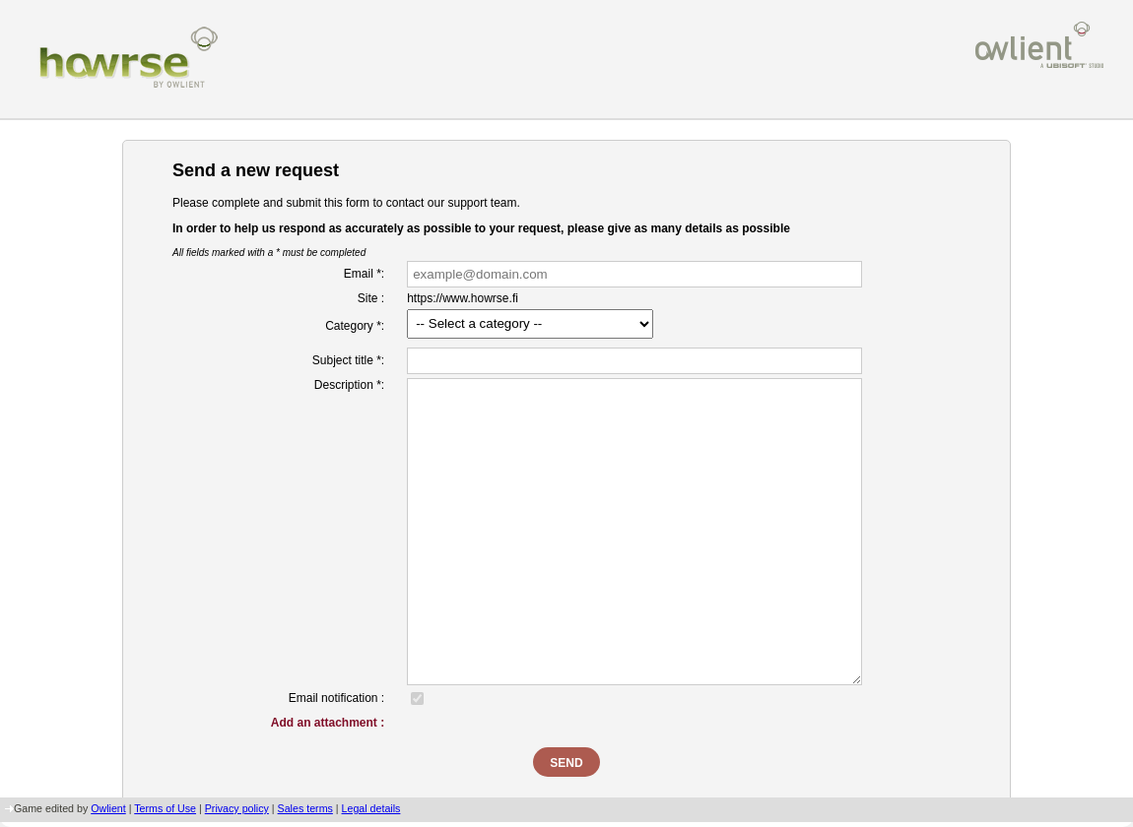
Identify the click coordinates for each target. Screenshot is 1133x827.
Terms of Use (165, 808)
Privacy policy (237, 808)
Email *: (364, 274)
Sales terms (305, 808)
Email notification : (336, 698)
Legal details (371, 808)
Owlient (108, 808)
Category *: (354, 326)
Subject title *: (348, 360)
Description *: (349, 385)
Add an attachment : (327, 723)
